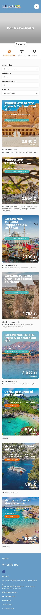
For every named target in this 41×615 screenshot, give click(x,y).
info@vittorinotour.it (10, 592)
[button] (20, 93)
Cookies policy (7, 604)
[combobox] (20, 85)
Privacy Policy (6, 600)
